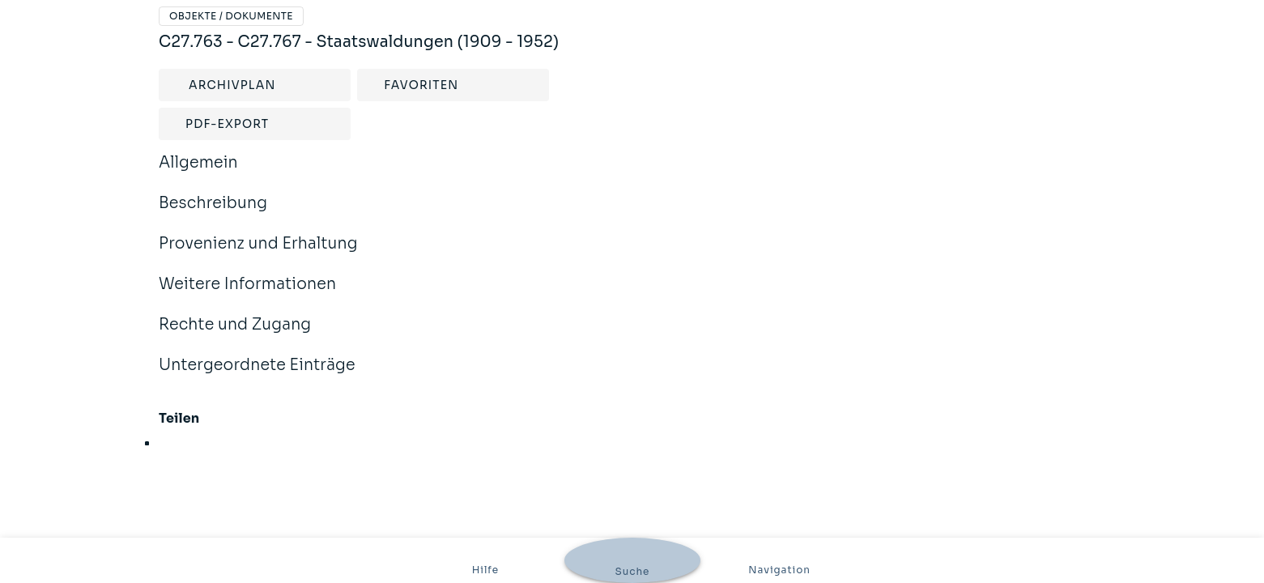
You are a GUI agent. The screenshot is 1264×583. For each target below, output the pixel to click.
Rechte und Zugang (235, 335)
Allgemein (198, 173)
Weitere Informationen (247, 294)
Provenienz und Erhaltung (258, 254)
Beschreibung (213, 214)
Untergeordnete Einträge (257, 375)
